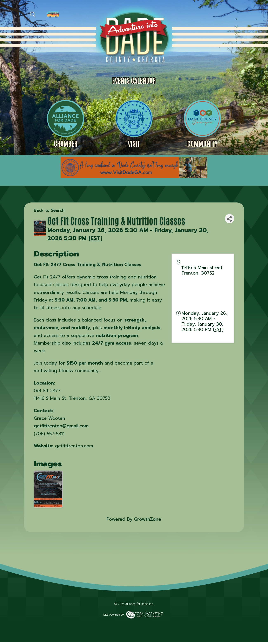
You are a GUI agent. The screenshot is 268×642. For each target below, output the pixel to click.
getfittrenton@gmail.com (61, 425)
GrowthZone (147, 519)
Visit (134, 143)
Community (202, 143)
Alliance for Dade (133, 36)
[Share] (229, 218)
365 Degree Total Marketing (145, 614)
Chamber (66, 143)
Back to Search (49, 210)
